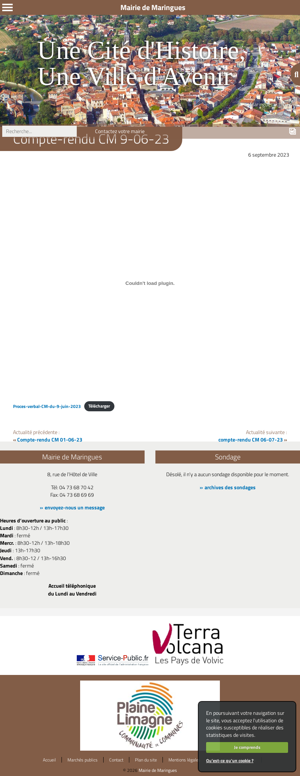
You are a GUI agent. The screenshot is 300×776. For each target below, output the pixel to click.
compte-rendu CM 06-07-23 (250, 440)
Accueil (49, 759)
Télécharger (99, 406)
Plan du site (146, 759)
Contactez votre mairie (120, 131)
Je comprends (247, 747)
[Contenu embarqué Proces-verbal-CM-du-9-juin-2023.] (150, 283)
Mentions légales (184, 759)
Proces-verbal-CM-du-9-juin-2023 (47, 406)
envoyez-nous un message (75, 507)
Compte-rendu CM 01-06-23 (49, 440)
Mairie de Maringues (158, 770)
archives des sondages (230, 487)
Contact (116, 759)
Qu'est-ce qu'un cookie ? (229, 760)
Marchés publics (82, 759)
